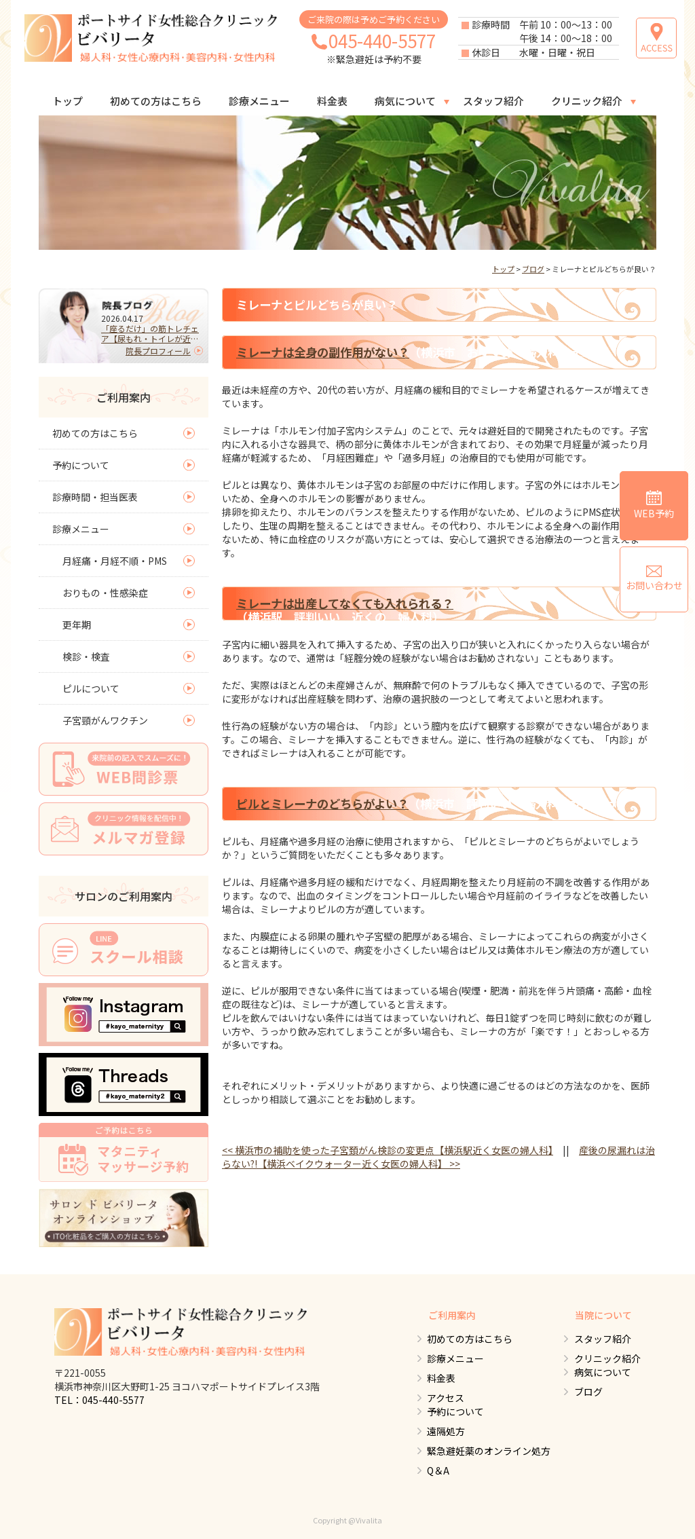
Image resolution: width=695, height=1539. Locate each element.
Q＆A (437, 1470)
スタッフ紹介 (493, 101)
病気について (405, 101)
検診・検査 (86, 656)
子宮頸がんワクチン (105, 720)
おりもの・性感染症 (105, 592)
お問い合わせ (654, 578)
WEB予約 (654, 504)
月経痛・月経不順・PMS (114, 561)
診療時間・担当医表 (95, 497)
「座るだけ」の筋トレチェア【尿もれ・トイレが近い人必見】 (150, 333)
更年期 (76, 624)
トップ (67, 101)
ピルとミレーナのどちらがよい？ (322, 803)
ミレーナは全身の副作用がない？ (322, 352)
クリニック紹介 (586, 101)
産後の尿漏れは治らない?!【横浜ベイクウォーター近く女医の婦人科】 (438, 1156)
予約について (80, 465)
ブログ (533, 268)
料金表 (332, 101)
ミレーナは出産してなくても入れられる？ (344, 603)
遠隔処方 (445, 1431)
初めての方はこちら (156, 101)
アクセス (445, 1398)
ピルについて (90, 688)
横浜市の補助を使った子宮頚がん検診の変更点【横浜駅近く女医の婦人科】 (387, 1150)
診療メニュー (259, 101)
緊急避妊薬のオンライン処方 (488, 1451)
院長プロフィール (158, 351)
